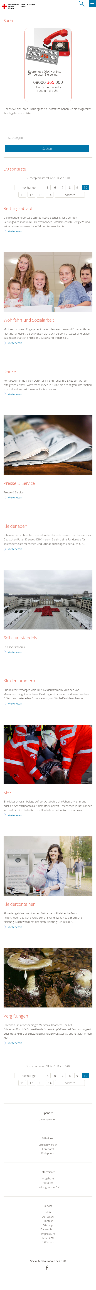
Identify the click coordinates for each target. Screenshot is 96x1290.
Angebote (48, 1178)
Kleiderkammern (19, 681)
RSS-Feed (48, 1238)
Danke (10, 371)
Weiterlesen (15, 231)
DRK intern (48, 1242)
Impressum (48, 1233)
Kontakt (48, 1221)
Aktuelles (48, 1182)
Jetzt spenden (48, 1119)
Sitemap (48, 1225)
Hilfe (48, 1212)
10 (85, 187)
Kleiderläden (15, 526)
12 (31, 195)
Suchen (47, 149)
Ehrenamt (48, 1149)
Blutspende (48, 1153)
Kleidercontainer (19, 904)
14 (49, 195)
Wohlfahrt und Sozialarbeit (29, 320)
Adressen (48, 1216)
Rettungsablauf (18, 208)
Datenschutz (48, 1229)
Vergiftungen (16, 1016)
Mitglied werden (48, 1144)
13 (40, 195)
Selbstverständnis (20, 638)
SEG (7, 792)
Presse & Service (19, 483)
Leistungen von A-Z (48, 1187)
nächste (70, 195)
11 (22, 195)
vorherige (29, 187)
